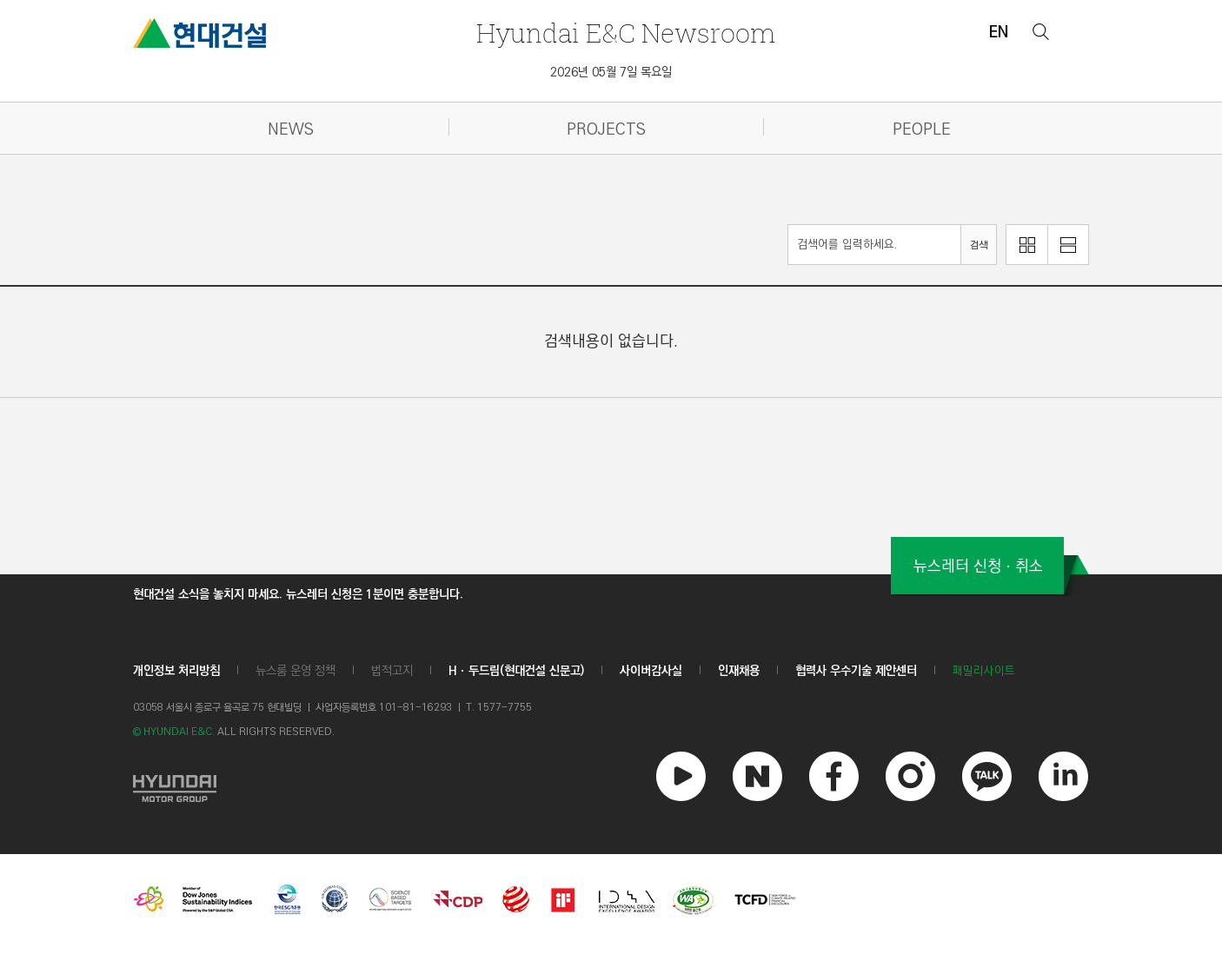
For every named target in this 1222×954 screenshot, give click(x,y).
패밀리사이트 (984, 671)
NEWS (291, 130)
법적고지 (392, 670)
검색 (978, 245)
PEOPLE (922, 130)
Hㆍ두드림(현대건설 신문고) (516, 670)
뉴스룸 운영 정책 (295, 670)
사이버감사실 (651, 670)
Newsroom (625, 33)
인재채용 (739, 670)
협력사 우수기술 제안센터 (856, 670)
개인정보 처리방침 (176, 670)
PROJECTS (606, 130)
